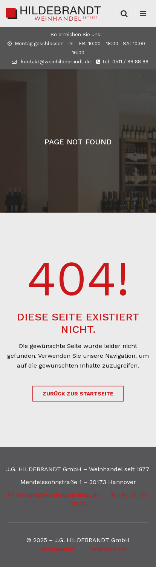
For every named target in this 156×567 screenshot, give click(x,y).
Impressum (59, 549)
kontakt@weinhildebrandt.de (51, 61)
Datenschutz (107, 549)
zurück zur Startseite (78, 394)
